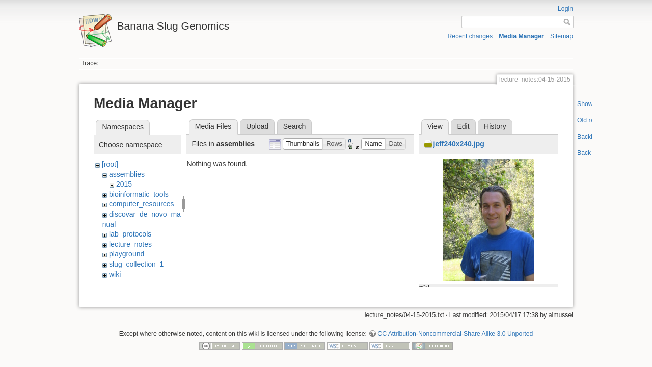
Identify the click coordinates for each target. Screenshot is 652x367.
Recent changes (470, 36)
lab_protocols (130, 234)
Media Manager (521, 36)
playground (126, 254)
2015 (124, 184)
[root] (110, 164)
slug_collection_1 (136, 264)
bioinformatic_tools (139, 194)
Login (565, 8)
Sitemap (561, 36)
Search (294, 126)
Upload (257, 126)
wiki (115, 274)
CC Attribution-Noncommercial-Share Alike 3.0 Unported (455, 329)
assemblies (127, 174)
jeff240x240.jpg (458, 144)
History (495, 126)
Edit (463, 126)
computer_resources (141, 204)
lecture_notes (130, 244)
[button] (303, 144)
